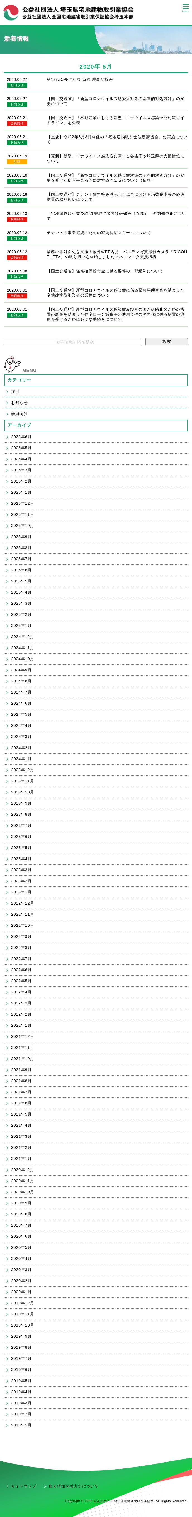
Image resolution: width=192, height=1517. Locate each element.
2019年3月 (21, 1403)
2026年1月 (21, 492)
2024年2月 (21, 747)
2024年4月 (21, 725)
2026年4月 (21, 459)
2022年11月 (22, 914)
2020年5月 (21, 1247)
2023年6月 (21, 836)
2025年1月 (21, 625)
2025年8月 (21, 548)
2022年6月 (21, 970)
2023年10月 (22, 792)
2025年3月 (21, 603)
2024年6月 (21, 703)
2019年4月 (21, 1392)
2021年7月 (21, 1092)
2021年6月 (21, 1103)
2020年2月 (21, 1281)
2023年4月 (21, 859)
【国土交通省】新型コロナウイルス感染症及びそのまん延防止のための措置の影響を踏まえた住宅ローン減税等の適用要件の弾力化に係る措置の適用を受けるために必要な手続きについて (115, 314)
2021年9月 (21, 1070)
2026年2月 (21, 481)
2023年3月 (21, 870)
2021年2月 (21, 1147)
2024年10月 (22, 659)
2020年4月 (21, 1258)
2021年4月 (21, 1125)
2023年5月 (21, 847)
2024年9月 (21, 670)
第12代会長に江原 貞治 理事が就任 (80, 79)
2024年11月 (22, 648)
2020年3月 (21, 1269)
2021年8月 (21, 1081)
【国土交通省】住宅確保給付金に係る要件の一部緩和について (105, 271)
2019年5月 (21, 1380)
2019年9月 (21, 1336)
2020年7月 (21, 1225)
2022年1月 (21, 1025)
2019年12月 (22, 1303)
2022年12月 (22, 903)
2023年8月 (21, 814)
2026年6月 (21, 436)
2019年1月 (21, 1425)
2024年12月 (22, 636)
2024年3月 (21, 736)
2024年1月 (21, 759)
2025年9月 (21, 536)
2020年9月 (21, 1203)
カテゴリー (19, 380)
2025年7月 (21, 559)
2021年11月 (22, 1047)
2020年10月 (22, 1192)
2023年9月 (21, 803)
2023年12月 (22, 770)
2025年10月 (22, 525)
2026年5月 (21, 448)
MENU (29, 370)
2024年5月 (21, 714)
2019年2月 (21, 1414)
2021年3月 (21, 1136)
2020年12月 (22, 1169)
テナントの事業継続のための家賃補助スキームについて (99, 232)
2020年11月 (22, 1181)
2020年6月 (21, 1236)
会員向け (17, 123)
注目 (17, 161)
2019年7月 (21, 1358)
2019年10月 (22, 1325)
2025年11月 (22, 514)
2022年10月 (22, 925)
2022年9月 (21, 936)
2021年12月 (22, 1036)
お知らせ (17, 85)
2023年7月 (21, 825)
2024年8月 (21, 681)
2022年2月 (21, 1014)
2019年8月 (21, 1347)
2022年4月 (21, 992)
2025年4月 (21, 592)
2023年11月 (22, 781)
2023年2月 (21, 881)
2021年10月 (22, 1058)
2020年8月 (21, 1214)
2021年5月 (21, 1114)
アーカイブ (19, 425)
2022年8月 (21, 947)
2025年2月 (21, 614)
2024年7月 (21, 692)
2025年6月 (21, 570)
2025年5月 (21, 581)
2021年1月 (21, 1158)
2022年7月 (21, 958)
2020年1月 (21, 1292)
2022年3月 (21, 1003)
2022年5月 (21, 981)
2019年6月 (21, 1369)
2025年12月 (22, 503)
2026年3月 (21, 470)
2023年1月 (21, 892)
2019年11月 (22, 1314)
